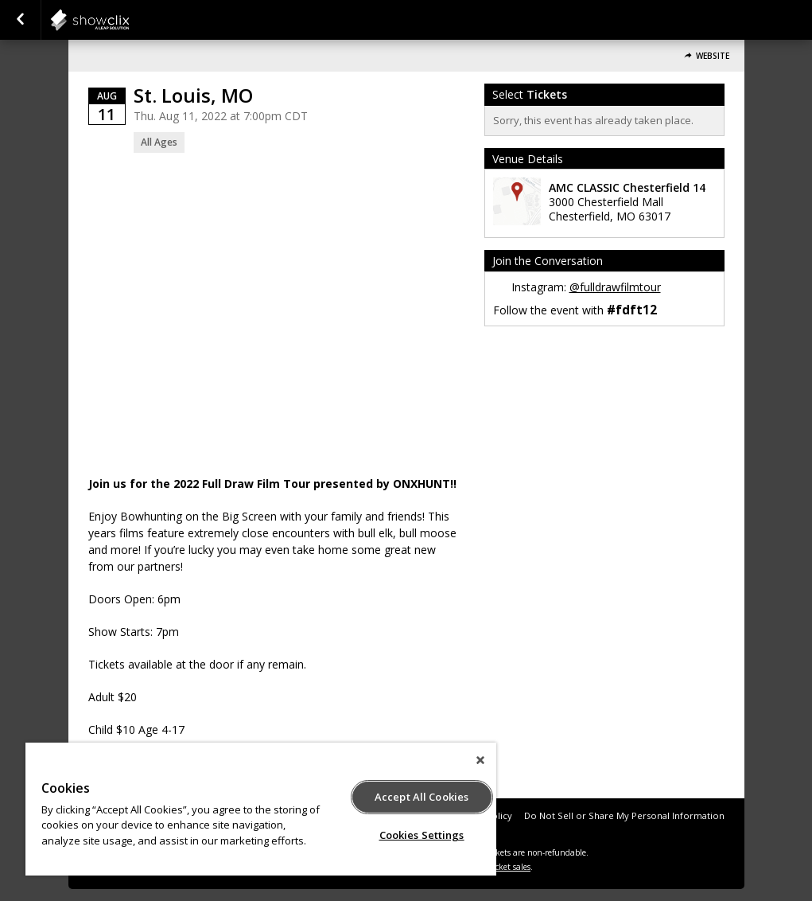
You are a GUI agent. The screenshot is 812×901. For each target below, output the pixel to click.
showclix (128, 20)
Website (712, 56)
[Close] (480, 760)
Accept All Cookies (421, 797)
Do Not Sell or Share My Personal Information (624, 815)
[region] (260, 809)
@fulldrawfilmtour (615, 286)
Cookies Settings (421, 835)
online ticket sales (497, 866)
